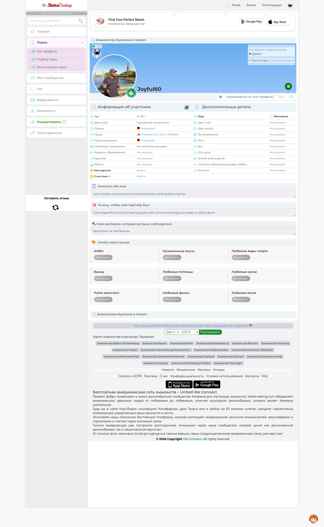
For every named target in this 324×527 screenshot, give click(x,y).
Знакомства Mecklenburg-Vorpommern (166, 435)
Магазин (204, 456)
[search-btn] (81, 21)
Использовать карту (49, 67)
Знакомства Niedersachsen (211, 435)
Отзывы (219, 456)
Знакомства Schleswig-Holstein (191, 449)
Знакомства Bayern (154, 429)
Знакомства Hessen (125, 435)
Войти (251, 5)
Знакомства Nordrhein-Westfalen (252, 435)
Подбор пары (44, 59)
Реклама (150, 462)
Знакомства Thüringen (228, 449)
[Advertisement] (193, 21)
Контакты (252, 462)
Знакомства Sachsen (231, 442)
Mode (233, 5)
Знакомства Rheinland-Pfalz (121, 442)
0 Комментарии (283, 60)
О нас (164, 462)
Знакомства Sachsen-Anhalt (264, 442)
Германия (148, 128)
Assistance (313, 519)
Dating (56, 5)
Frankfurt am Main (153, 134)
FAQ (264, 462)
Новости (167, 456)
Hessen (173, 134)
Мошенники (185, 456)
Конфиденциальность (187, 462)
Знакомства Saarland (201, 442)
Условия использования (224, 462)
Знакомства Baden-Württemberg (118, 429)
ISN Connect (192, 525)
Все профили (44, 51)
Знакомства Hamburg (275, 429)
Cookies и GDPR (130, 462)
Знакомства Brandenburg (212, 429)
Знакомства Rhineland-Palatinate (163, 442)
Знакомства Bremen (245, 429)
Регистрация (272, 5)
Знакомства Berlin (181, 429)
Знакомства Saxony (155, 449)
